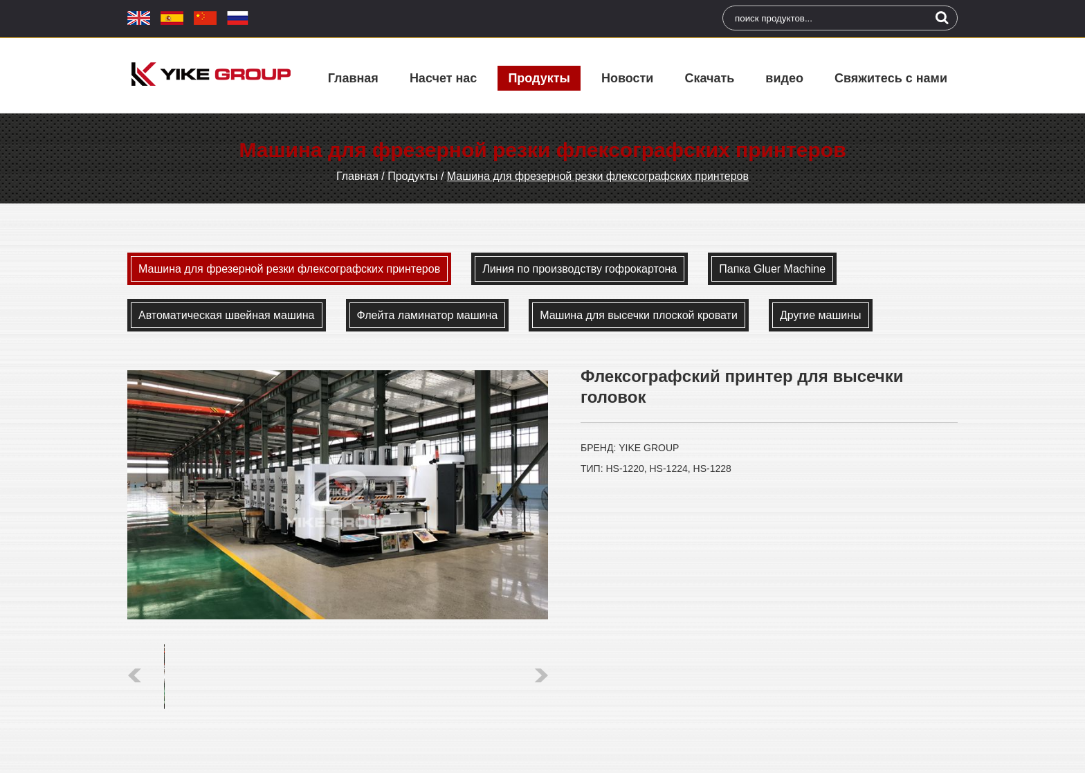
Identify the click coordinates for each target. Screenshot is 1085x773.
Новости (627, 78)
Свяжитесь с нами (891, 78)
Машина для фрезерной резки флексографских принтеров (598, 176)
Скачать (709, 78)
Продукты (539, 78)
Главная (353, 78)
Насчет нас (443, 78)
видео (784, 78)
